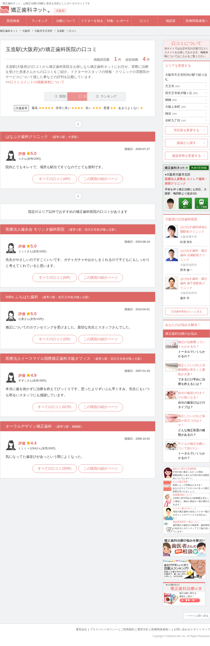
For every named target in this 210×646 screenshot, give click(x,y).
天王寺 (172, 86)
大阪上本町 (175, 106)
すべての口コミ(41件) (54, 408)
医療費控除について (182, 495)
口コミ (144, 21)
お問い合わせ (182, 629)
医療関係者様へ (197, 21)
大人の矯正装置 (180, 482)
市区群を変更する (186, 130)
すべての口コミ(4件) (54, 179)
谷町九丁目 (175, 120)
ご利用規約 (127, 629)
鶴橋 (171, 99)
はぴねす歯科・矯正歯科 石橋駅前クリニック (193, 255)
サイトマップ (201, 629)
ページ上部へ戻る (198, 615)
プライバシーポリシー (104, 629)
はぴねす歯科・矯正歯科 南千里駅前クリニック (193, 283)
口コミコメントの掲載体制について (37, 82)
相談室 (171, 21)
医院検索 (13, 21)
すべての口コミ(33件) (54, 469)
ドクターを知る (92, 21)
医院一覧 (35, 96)
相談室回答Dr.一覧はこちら (186, 522)
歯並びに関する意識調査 (184, 468)
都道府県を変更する (186, 155)
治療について (65, 21)
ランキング (40, 21)
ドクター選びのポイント (184, 508)
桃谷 (171, 113)
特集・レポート (118, 21)
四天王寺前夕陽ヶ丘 (181, 93)
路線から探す (186, 143)
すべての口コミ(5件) (54, 278)
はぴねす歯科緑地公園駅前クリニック (193, 229)
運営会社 (81, 629)
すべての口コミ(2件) (54, 340)
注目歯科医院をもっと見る (186, 311)
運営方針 (142, 629)
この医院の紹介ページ (101, 179)
